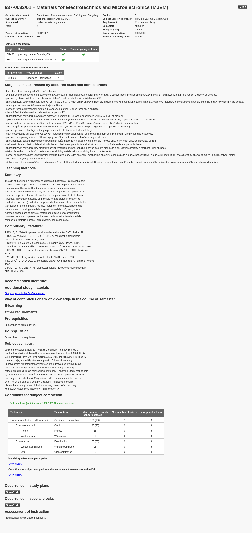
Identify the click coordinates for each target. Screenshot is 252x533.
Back (243, 6)
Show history (15, 463)
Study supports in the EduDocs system (25, 293)
